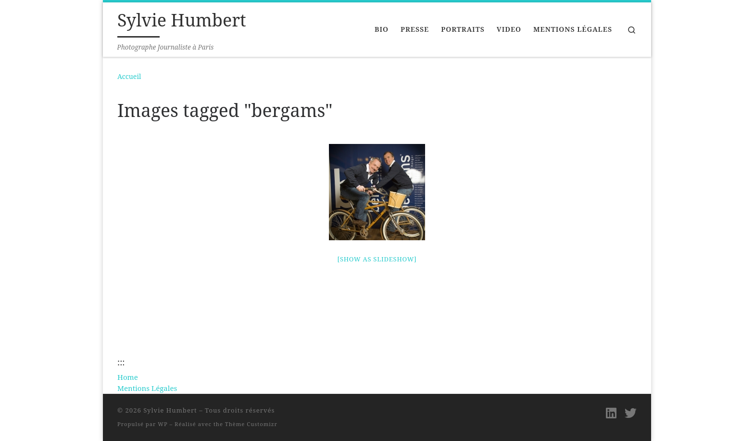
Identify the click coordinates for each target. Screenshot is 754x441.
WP (162, 424)
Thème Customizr (251, 424)
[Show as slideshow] (377, 259)
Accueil (129, 76)
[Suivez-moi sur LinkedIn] (611, 413)
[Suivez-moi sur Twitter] (631, 413)
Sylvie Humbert (170, 410)
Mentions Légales (147, 388)
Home (127, 377)
